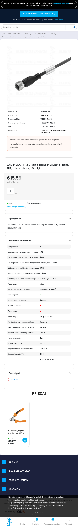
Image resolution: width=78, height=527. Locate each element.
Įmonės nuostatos (19, 471)
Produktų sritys (18, 480)
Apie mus (13, 462)
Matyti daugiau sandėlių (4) (17, 207)
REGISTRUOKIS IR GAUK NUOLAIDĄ (39, 14)
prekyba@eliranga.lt (61, 3)
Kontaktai (14, 489)
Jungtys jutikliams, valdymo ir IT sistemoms (37, 37)
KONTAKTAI (60, 20)
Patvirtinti (39, 513)
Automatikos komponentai (13, 37)
